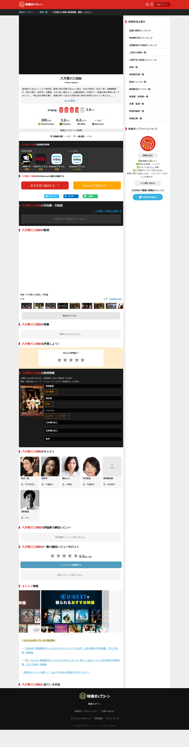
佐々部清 (51, 392)
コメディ (51, 416)
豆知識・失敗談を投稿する (108, 211)
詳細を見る (148, 155)
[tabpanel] (71, 611)
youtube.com (115, 299)
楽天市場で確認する (44, 185)
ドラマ (64, 416)
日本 (49, 404)
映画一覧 (44, 12)
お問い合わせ (148, 183)
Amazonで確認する (97, 185)
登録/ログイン (162, 4)
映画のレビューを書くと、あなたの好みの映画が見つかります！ (57, 672)
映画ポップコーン (27, 12)
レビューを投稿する (71, 565)
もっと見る (71, 100)
